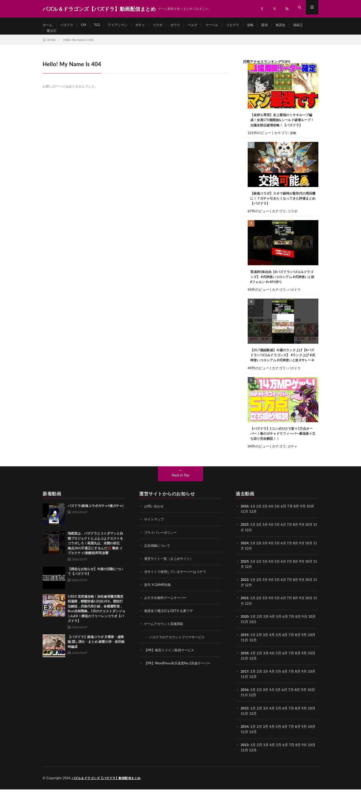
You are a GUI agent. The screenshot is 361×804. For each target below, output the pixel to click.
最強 (274, 25)
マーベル (220, 25)
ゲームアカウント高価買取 (165, 639)
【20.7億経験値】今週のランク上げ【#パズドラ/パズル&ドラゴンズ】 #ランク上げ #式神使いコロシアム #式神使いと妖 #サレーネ (282, 367)
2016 (245, 704)
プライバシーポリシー (161, 548)
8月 (298, 540)
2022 (245, 595)
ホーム (48, 25)
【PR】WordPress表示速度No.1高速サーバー (179, 678)
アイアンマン (121, 25)
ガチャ (145, 25)
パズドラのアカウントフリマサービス (179, 652)
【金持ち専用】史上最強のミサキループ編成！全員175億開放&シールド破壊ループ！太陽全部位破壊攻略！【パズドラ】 (282, 127)
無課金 (291, 25)
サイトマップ (154, 534)
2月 (259, 521)
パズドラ (68, 25)
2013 (245, 759)
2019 (245, 650)
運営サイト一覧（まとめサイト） (170, 574)
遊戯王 (52, 34)
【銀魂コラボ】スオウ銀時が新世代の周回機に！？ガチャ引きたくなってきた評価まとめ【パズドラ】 (281, 206)
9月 (305, 540)
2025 (245, 540)
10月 (312, 540)
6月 (285, 540)
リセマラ (242, 25)
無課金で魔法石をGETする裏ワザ (170, 626)
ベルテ (200, 25)
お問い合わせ (154, 521)
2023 (245, 576)
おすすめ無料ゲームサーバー (167, 613)
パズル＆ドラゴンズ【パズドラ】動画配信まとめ (109, 793)
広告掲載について (158, 561)
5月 (279, 521)
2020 (245, 631)
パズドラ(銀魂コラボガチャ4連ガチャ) (96, 521)
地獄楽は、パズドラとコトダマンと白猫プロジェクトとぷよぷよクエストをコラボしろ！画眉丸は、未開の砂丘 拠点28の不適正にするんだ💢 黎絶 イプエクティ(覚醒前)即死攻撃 (95, 558)
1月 (253, 521)
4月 (273, 521)
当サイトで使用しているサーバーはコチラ (177, 587)
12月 (253, 545)
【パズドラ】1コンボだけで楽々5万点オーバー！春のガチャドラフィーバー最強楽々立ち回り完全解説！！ (282, 448)
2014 (245, 741)
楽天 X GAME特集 (158, 600)
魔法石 (70, 34)
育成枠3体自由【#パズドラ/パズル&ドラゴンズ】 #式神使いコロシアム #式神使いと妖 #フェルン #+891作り (283, 285)
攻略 (259, 25)
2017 (245, 686)
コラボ (163, 25)
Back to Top (180, 490)
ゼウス (181, 25)
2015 (245, 723)
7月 (292, 540)
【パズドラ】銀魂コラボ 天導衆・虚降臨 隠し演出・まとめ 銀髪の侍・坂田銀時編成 (96, 657)
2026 (245, 521)
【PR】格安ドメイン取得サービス (171, 665)
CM (85, 25)
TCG (99, 25)
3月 (266, 521)
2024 (245, 558)
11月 (244, 545)
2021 (245, 613)
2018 (245, 668)
